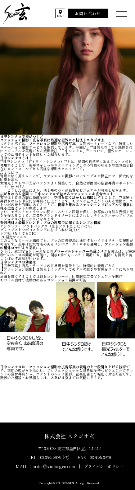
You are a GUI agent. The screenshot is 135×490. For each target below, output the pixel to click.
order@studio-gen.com (53, 466)
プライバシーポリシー (103, 466)
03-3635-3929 (51, 457)
